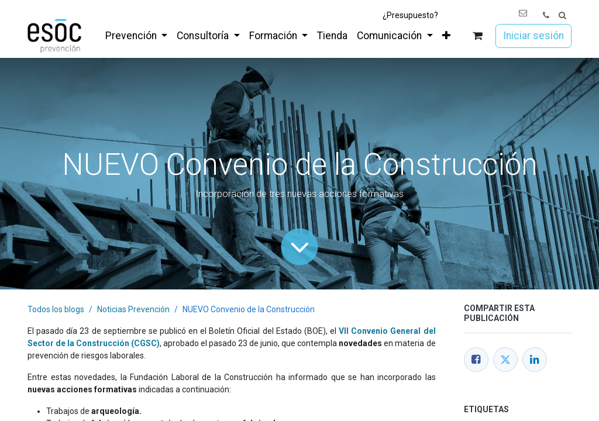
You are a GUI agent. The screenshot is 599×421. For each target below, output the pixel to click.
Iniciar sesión (533, 36)
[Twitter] (505, 359)
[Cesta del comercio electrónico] (477, 36)
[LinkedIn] (534, 359)
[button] (562, 15)
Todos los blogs (55, 309)
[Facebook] (476, 359)
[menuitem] (136, 35)
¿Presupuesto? (410, 15)
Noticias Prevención (133, 309)
